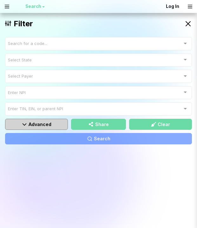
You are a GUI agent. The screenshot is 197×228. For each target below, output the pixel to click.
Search (33, 6)
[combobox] (98, 43)
